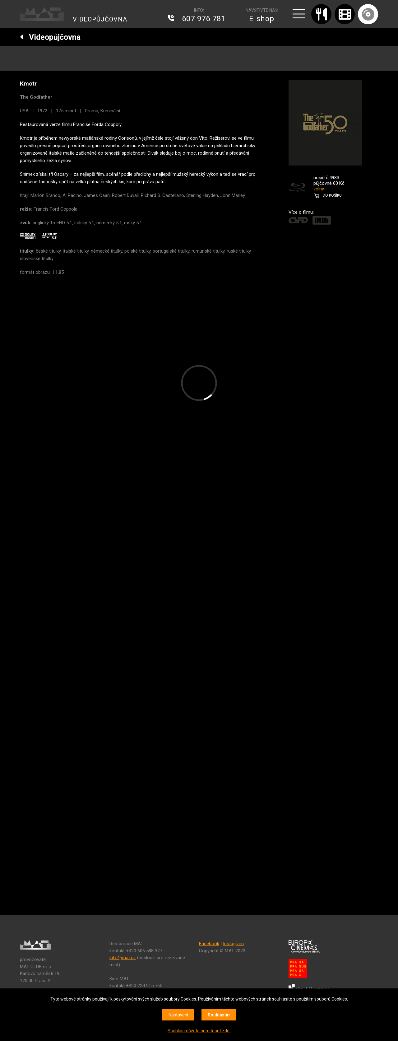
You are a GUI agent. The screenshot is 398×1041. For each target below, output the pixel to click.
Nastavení (178, 1014)
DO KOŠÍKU (332, 195)
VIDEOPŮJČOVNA (100, 19)
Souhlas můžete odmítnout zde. (199, 1030)
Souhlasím (219, 1014)
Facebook (209, 943)
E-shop (261, 18)
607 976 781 (203, 18)
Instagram (233, 943)
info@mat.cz (122, 957)
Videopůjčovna (50, 37)
